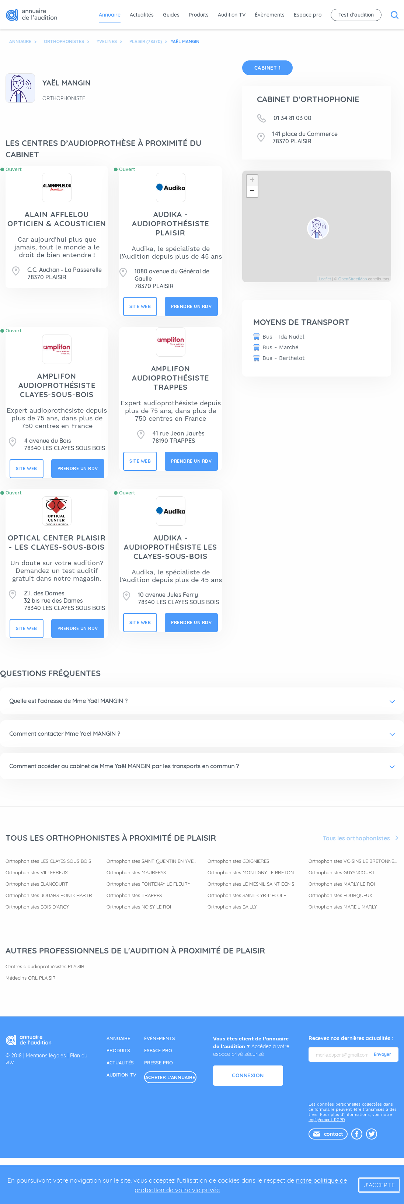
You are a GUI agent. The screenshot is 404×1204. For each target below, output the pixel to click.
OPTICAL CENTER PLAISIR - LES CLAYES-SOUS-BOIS (57, 542)
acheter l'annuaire (170, 1077)
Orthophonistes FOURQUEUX (340, 895)
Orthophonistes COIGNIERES (238, 861)
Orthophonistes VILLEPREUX (37, 872)
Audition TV (231, 14)
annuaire (118, 1038)
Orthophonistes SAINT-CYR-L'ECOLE (247, 895)
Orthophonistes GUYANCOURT (342, 872)
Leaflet (325, 279)
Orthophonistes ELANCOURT (37, 884)
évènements (159, 1038)
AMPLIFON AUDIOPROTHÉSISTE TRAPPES (170, 378)
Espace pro (307, 14)
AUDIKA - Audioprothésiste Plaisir (170, 223)
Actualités (142, 14)
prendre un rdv (191, 306)
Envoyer (382, 1054)
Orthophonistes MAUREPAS (136, 872)
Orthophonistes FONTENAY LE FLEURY (148, 884)
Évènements (270, 14)
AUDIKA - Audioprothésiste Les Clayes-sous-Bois (170, 547)
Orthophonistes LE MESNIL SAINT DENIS (251, 884)
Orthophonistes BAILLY (232, 907)
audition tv (121, 1075)
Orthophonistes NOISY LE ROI (139, 907)
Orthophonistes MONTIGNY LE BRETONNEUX (252, 872)
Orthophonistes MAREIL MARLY (343, 907)
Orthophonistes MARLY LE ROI (342, 884)
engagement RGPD (327, 1119)
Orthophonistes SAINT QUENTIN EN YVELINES (151, 861)
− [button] (252, 191)
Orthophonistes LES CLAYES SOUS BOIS (48, 861)
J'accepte (379, 1185)
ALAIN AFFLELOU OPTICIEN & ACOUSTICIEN (56, 219)
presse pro (158, 1062)
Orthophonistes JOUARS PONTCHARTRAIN (50, 895)
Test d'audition (356, 14)
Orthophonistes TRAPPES (134, 895)
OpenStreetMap (352, 279)
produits (118, 1050)
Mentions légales (46, 1055)
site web (140, 306)
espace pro (158, 1050)
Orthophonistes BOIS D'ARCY (37, 907)
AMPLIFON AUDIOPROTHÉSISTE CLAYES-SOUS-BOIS (56, 385)
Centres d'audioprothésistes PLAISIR (45, 966)
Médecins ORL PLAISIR (31, 978)
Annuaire (110, 14)
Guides (171, 14)
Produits (199, 14)
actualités (120, 1062)
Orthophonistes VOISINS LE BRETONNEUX (353, 861)
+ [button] (252, 180)
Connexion (248, 1075)
